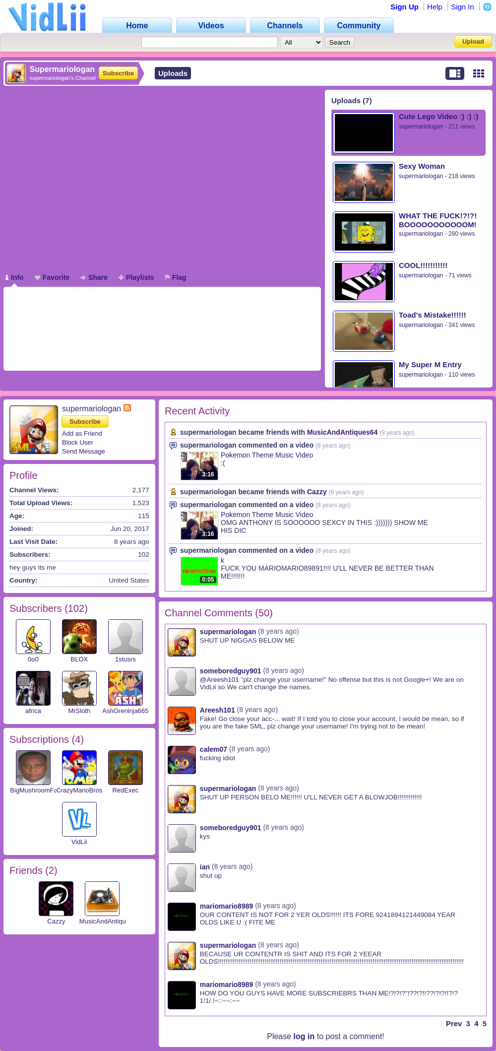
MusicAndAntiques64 (109, 921)
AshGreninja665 (125, 711)
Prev (454, 1023)
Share (94, 277)
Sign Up (404, 6)
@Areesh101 (219, 679)
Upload (473, 41)
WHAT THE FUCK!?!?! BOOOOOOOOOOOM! (438, 220)
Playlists (136, 277)
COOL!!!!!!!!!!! (423, 265)
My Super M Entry (430, 364)
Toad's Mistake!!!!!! (432, 315)
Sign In (462, 6)
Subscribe (118, 73)
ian (205, 867)
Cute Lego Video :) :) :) (439, 116)
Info (14, 277)
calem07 (213, 749)
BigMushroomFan (35, 790)
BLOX (79, 659)
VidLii (79, 842)
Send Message (83, 451)
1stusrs (125, 659)
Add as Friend (82, 433)
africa (33, 711)
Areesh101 (217, 710)
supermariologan (421, 126)
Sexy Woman (422, 166)
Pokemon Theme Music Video (267, 455)
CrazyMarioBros (79, 790)
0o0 (33, 659)
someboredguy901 (230, 671)
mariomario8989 (226, 906)
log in (304, 1036)
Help (434, 6)
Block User (77, 442)
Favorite (52, 277)
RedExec (125, 790)
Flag (175, 277)
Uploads (172, 73)
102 (76, 608)
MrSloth (79, 711)
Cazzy (56, 921)
